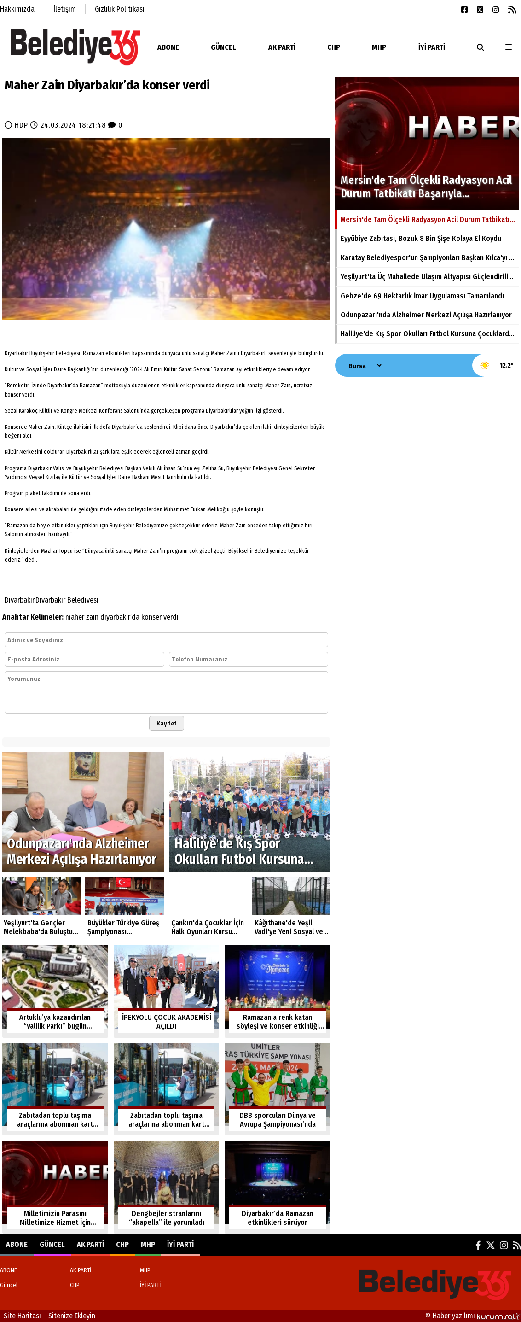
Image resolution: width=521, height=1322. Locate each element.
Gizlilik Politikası (120, 9)
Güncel (223, 47)
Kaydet (166, 723)
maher (74, 617)
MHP (379, 47)
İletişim (64, 9)
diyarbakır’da (119, 617)
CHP (333, 47)
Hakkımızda (17, 9)
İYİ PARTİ (431, 47)
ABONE (168, 47)
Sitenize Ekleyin (71, 1315)
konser (151, 617)
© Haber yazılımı (473, 1315)
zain (92, 617)
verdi (171, 617)
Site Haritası (22, 1315)
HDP (21, 125)
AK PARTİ (281, 47)
